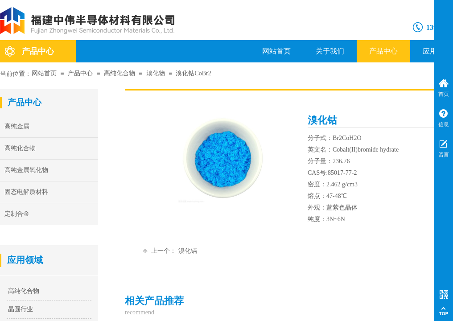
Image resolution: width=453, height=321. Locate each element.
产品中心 (383, 51)
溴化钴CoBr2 (193, 73)
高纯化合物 (119, 73)
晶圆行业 (20, 309)
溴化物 (155, 73)
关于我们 (330, 51)
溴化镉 (170, 250)
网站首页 (276, 51)
